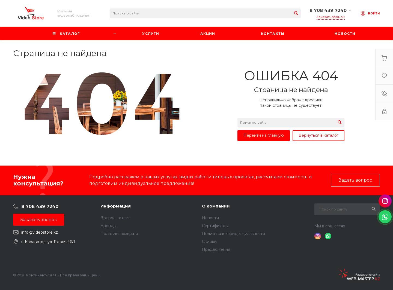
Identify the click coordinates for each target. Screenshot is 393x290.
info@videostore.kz (39, 232)
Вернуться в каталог (318, 135)
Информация (115, 206)
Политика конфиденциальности (233, 233)
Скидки (209, 241)
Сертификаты (215, 225)
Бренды (108, 225)
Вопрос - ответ (115, 217)
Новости (210, 217)
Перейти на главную (263, 135)
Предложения (216, 249)
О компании (216, 206)
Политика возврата (119, 233)
